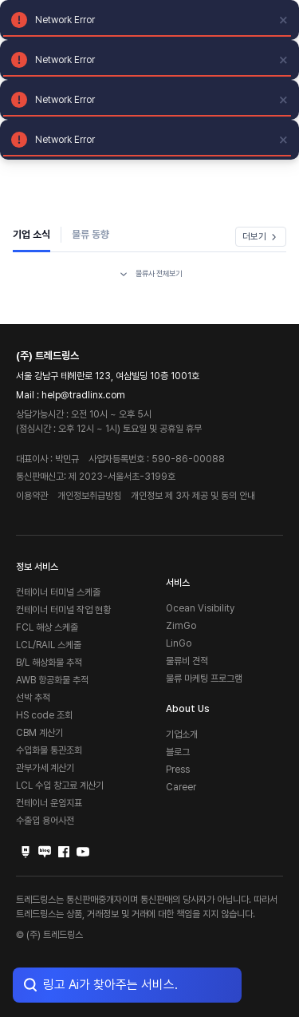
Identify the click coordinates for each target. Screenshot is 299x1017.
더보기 (260, 236)
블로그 (178, 752)
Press (178, 769)
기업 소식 (31, 234)
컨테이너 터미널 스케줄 (58, 592)
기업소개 (182, 734)
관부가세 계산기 (45, 768)
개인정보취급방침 (89, 495)
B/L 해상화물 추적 (49, 662)
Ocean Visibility (200, 608)
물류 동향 (90, 234)
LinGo (178, 643)
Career (181, 787)
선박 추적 (33, 697)
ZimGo (181, 625)
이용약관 (32, 495)
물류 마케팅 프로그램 (204, 678)
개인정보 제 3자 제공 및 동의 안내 (193, 495)
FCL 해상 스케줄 (47, 627)
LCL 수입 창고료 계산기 (60, 785)
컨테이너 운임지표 (49, 803)
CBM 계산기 (39, 732)
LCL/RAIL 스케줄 (48, 645)
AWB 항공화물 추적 (52, 680)
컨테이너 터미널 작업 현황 (63, 609)
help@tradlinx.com (83, 395)
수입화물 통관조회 (49, 750)
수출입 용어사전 (45, 820)
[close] (284, 20)
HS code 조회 (44, 715)
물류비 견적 (187, 661)
